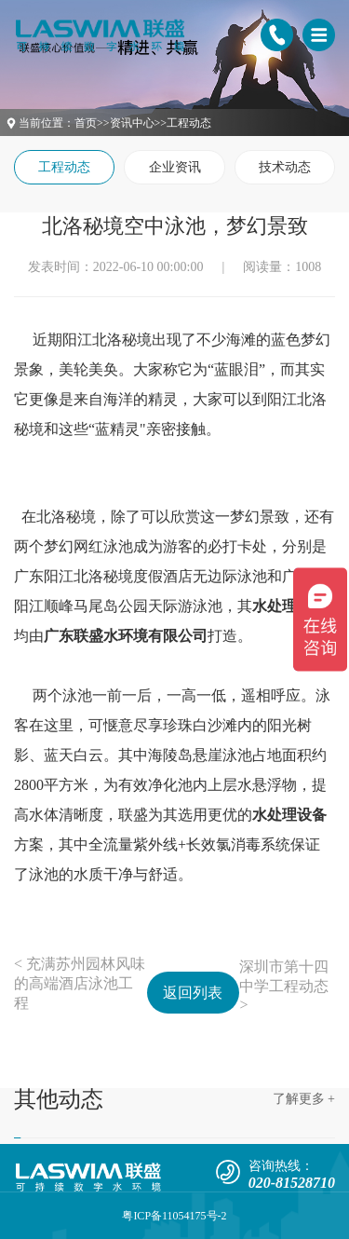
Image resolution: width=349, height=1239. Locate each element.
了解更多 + (304, 1099)
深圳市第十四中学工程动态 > (284, 986)
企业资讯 (175, 167)
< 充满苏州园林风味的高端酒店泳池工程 (79, 983)
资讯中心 (132, 122)
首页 (85, 122)
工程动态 (189, 122)
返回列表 (192, 993)
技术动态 (285, 167)
